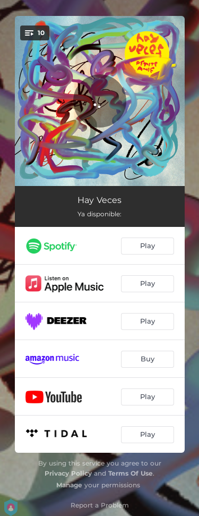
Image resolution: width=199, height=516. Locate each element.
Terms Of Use (130, 473)
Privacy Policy (68, 473)
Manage (69, 485)
